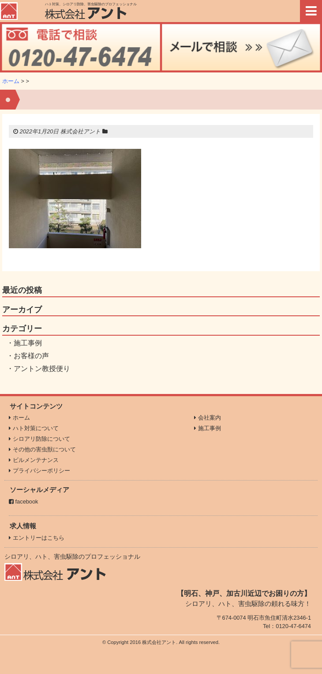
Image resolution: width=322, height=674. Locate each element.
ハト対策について (34, 428)
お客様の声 (31, 356)
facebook (23, 501)
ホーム (10, 81)
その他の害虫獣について (42, 449)
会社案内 (207, 417)
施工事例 (28, 343)
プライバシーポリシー (39, 470)
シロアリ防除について (39, 438)
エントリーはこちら (36, 537)
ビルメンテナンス (34, 460)
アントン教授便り (42, 368)
